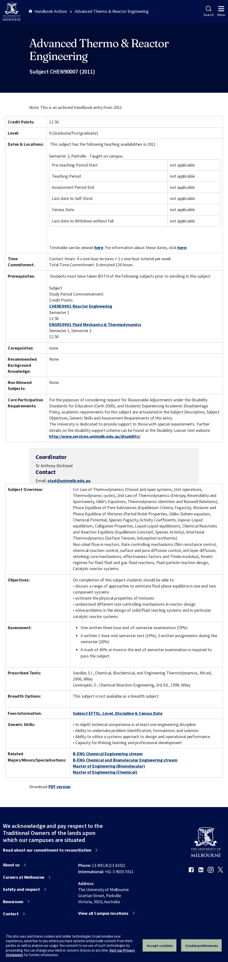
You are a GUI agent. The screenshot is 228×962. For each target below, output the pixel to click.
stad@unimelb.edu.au (68, 481)
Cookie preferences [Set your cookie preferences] (201, 945)
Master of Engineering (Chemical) (105, 772)
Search (208, 11)
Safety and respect (21, 889)
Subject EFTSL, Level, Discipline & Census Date (117, 713)
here (98, 247)
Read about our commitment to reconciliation (47, 850)
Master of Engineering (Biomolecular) (109, 766)
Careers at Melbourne (23, 877)
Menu (221, 11)
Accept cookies (160, 945)
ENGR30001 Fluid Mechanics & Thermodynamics (95, 324)
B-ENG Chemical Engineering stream (108, 753)
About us (11, 865)
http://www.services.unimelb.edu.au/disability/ (94, 436)
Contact (11, 913)
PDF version (59, 786)
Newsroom (13, 901)
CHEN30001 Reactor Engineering (80, 306)
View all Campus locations (103, 913)
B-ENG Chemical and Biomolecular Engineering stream (125, 760)
